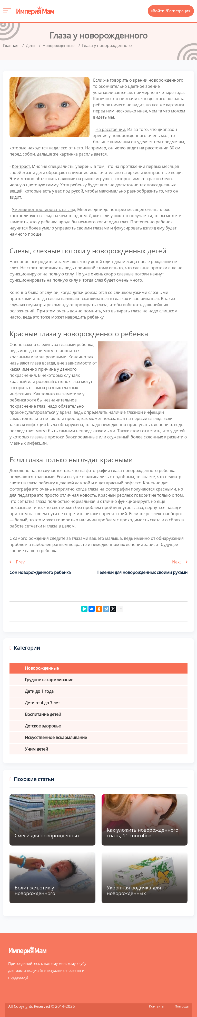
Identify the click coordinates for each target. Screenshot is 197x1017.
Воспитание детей (43, 714)
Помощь (181, 1006)
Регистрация (178, 11)
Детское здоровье (43, 726)
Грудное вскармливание (49, 680)
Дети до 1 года (39, 691)
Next (180, 562)
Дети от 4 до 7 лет (42, 703)
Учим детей (36, 749)
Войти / (158, 11)
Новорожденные (42, 668)
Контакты (156, 1006)
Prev (17, 562)
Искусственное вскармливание (56, 737)
